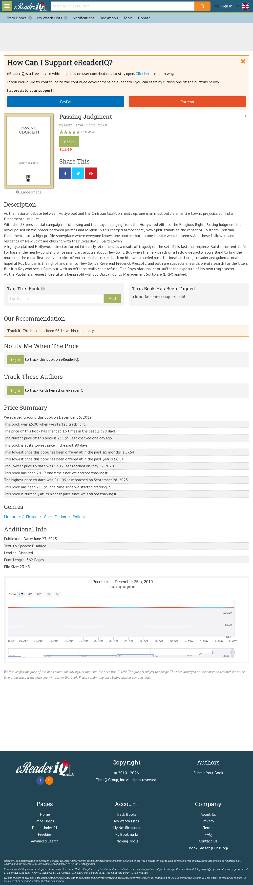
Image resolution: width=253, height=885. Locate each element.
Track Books (20, 18)
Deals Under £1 (45, 827)
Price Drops (44, 820)
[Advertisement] (126, 36)
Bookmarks (109, 17)
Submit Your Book (208, 772)
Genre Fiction (55, 516)
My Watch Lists (53, 18)
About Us (208, 814)
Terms (208, 827)
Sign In (223, 6)
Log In (15, 360)
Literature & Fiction (20, 516)
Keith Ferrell (74, 124)
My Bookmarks (126, 834)
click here (20, 881)
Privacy (208, 820)
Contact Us (208, 840)
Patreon (187, 101)
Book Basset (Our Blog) (208, 847)
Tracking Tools (126, 840)
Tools (128, 17)
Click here (143, 73)
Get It (69, 141)
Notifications (83, 17)
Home (45, 814)
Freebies (45, 834)
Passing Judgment (85, 116)
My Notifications (126, 827)
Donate (144, 17)
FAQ (208, 834)
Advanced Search (45, 840)
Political (79, 516)
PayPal (65, 101)
